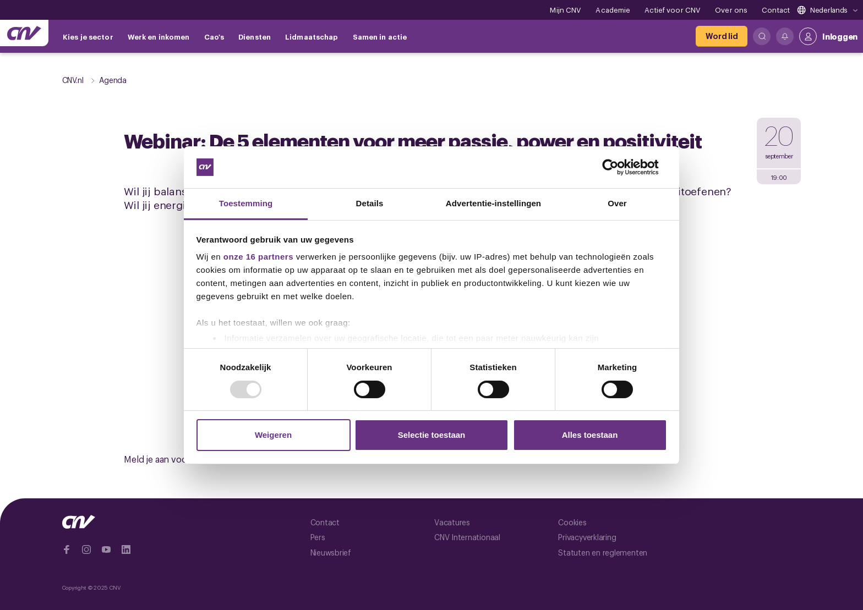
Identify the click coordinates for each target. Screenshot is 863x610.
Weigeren (273, 434)
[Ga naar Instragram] (86, 549)
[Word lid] (721, 36)
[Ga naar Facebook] (67, 549)
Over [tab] (617, 203)
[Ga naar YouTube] (106, 549)
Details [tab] (370, 203)
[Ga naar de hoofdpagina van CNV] (24, 33)
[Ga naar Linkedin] (126, 549)
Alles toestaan (590, 434)
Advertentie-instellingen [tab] (493, 203)
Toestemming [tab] (246, 203)
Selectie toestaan (432, 434)
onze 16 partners (258, 256)
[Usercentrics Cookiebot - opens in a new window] (619, 167)
